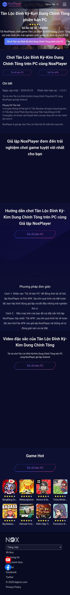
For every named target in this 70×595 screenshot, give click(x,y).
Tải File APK (52, 72)
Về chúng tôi (12, 557)
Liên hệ (10, 567)
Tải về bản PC (17, 72)
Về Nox (10, 552)
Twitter (9, 577)
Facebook (11, 572)
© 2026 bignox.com (16, 582)
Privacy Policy (13, 587)
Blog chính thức (14, 562)
